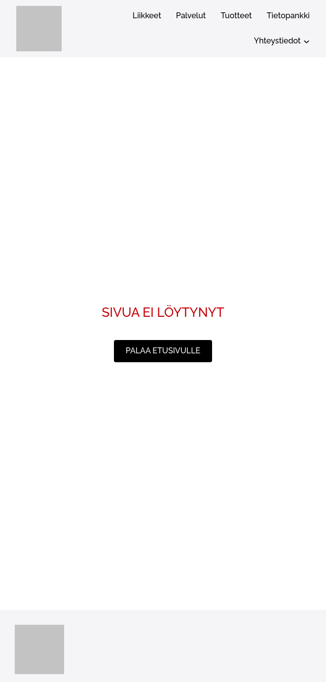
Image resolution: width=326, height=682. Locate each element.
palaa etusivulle (163, 350)
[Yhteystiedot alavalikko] (306, 41)
